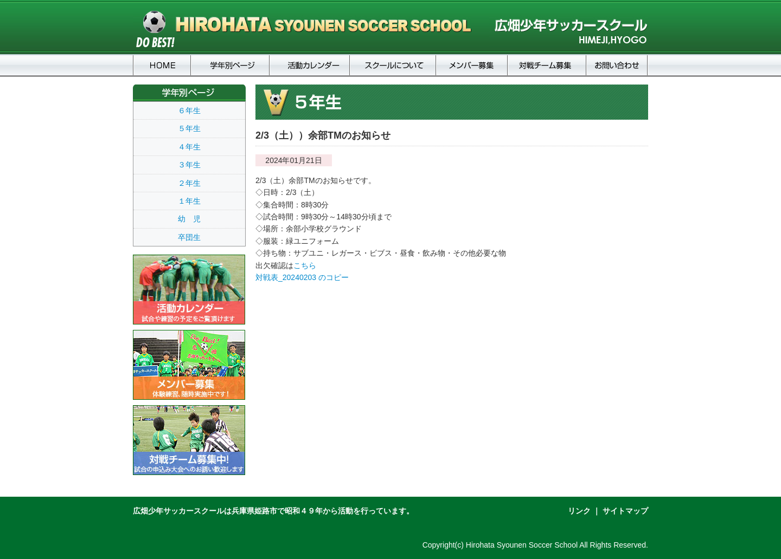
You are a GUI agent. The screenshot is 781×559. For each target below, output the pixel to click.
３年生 (189, 164)
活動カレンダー (310, 65)
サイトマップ (625, 510)
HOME (162, 65)
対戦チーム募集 (547, 65)
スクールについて (393, 65)
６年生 (189, 110)
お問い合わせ (617, 65)
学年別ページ (230, 65)
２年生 (189, 183)
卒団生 (189, 237)
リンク (579, 510)
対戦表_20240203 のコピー (302, 277)
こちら (304, 265)
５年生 (189, 128)
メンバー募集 (472, 65)
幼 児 (189, 218)
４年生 (189, 146)
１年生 (189, 201)
